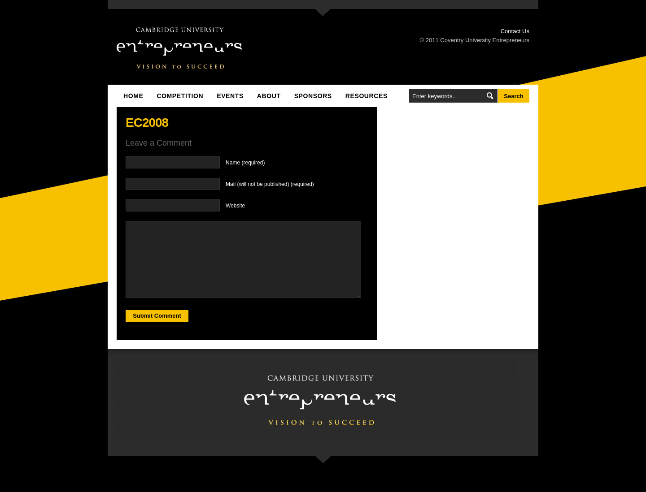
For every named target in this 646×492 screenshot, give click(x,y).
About (269, 95)
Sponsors (313, 95)
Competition (180, 95)
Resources (366, 95)
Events (230, 95)
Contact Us (515, 31)
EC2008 (147, 122)
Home (133, 95)
